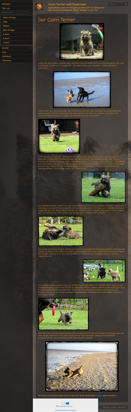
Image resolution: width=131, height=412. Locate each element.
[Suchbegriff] (118, 4)
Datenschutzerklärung (61, 410)
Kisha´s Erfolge (9, 17)
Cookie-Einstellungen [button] (64, 406)
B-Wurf (6, 38)
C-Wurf (6, 43)
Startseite (6, 4)
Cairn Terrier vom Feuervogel (67, 4)
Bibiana (6, 26)
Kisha (5, 22)
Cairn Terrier (7, 12)
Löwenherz (6, 60)
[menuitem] (16, 4)
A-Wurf (6, 34)
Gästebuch (6, 56)
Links (4, 52)
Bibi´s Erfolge (8, 30)
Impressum (121, 407)
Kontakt (5, 48)
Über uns (6, 8)
